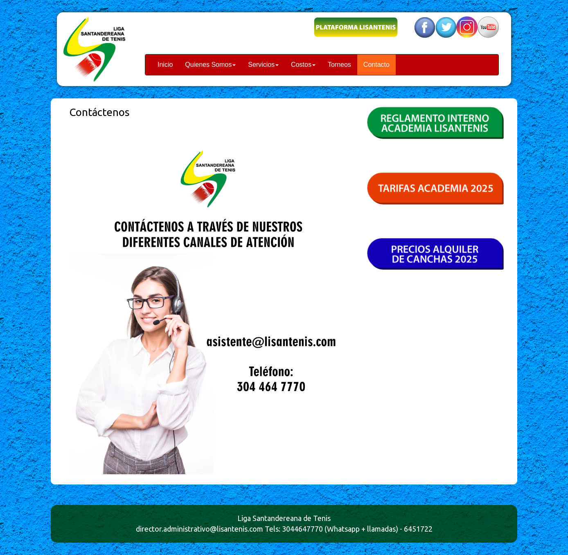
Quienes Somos (210, 64)
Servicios (263, 64)
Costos (303, 64)
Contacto (376, 64)
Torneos (339, 64)
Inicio (165, 64)
